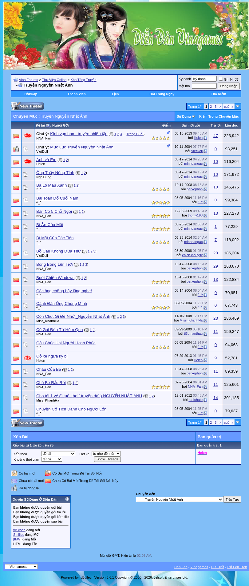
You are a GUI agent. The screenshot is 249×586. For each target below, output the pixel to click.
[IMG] (17, 539)
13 (215, 213)
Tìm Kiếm (218, 94)
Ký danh (185, 79)
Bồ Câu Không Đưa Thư (58, 251)
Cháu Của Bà (48, 369)
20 (215, 253)
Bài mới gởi (190, 125)
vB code (19, 530)
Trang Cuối (135, 134)
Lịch (115, 94)
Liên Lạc (181, 567)
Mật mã (184, 86)
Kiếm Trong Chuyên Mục (219, 116)
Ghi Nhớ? (228, 79)
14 (215, 397)
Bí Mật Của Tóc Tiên (54, 238)
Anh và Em (46, 159)
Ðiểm (166, 125)
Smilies (18, 534)
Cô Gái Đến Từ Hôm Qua (59, 329)
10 (215, 161)
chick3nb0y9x (192, 255)
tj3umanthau (193, 333)
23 (215, 318)
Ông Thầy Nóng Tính (55, 172)
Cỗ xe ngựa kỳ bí (52, 356)
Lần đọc (231, 125)
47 (215, 135)
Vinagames (199, 567)
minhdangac (193, 163)
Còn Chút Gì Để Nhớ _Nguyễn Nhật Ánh (73, 316)
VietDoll (42, 151)
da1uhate (195, 400)
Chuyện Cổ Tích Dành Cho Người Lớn (71, 409)
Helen (198, 137)
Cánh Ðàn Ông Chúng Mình (61, 303)
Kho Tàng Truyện (83, 80)
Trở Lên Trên (237, 567)
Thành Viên (77, 94)
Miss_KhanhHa (47, 321)
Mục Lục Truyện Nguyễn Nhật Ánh (81, 147)
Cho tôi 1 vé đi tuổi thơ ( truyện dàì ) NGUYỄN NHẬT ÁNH (89, 396)
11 (215, 331)
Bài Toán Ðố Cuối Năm (57, 198)
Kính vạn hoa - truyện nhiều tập (78, 133)
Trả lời (216, 125)
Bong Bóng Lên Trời (54, 264)
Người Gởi (60, 125)
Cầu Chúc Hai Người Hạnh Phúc (66, 343)
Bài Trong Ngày (162, 94)
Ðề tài (40, 125)
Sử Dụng (184, 116)
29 (215, 266)
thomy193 (195, 215)
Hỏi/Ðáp (30, 94)
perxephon (195, 189)
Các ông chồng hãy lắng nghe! (64, 291)
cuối (228, 106)
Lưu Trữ (217, 567)
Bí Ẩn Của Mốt (49, 224)
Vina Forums (28, 80)
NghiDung (43, 177)
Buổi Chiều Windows (55, 277)
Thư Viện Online (54, 80)
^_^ (38, 189)
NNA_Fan (43, 138)
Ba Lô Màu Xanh (51, 185)
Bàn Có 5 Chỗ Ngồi (54, 211)
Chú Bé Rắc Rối (51, 382)
